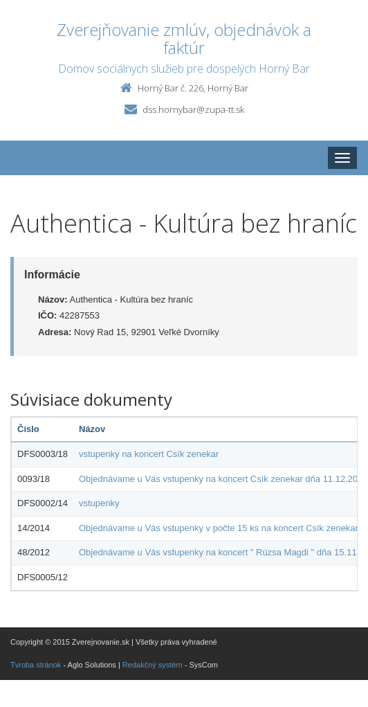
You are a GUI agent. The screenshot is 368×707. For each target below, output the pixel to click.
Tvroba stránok (35, 665)
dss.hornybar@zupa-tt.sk (193, 109)
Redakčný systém (152, 665)
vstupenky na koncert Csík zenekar (149, 454)
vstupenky (99, 503)
